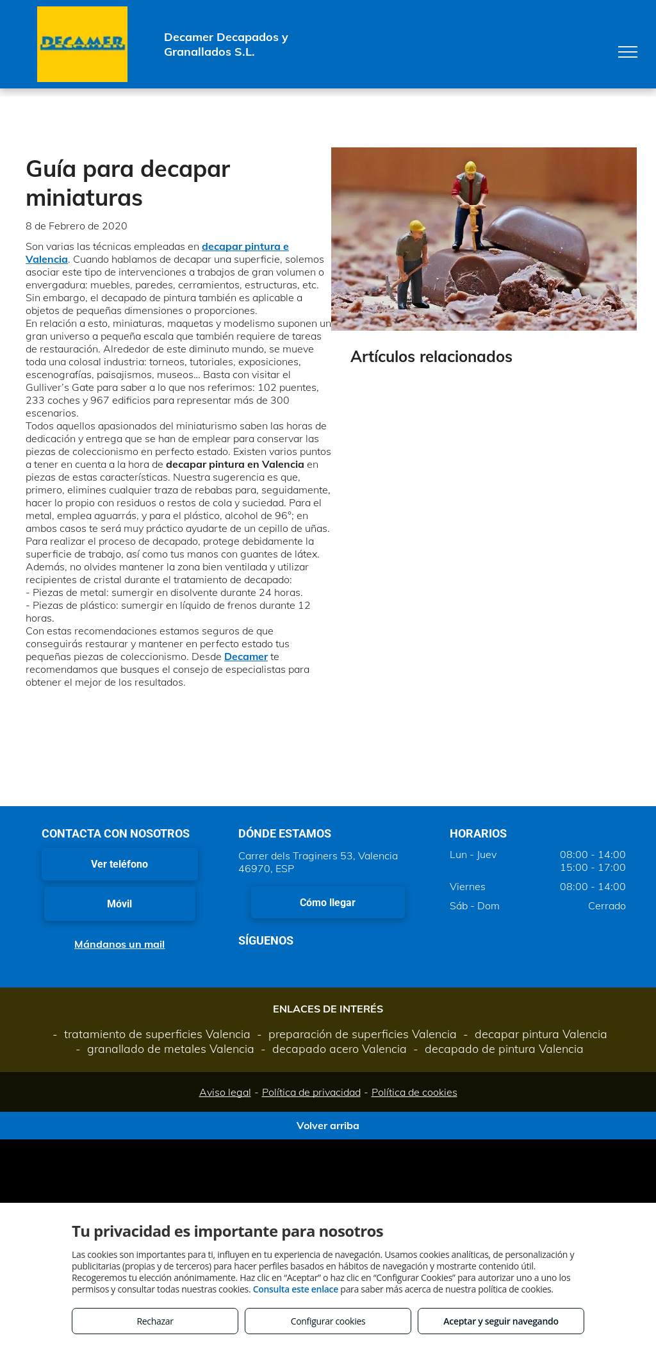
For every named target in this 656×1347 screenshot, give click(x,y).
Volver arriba (328, 1125)
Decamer (246, 656)
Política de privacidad (311, 1092)
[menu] (627, 52)
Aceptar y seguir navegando (500, 1321)
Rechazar (154, 1321)
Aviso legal (225, 1092)
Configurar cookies (328, 1321)
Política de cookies (414, 1092)
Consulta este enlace (295, 1289)
